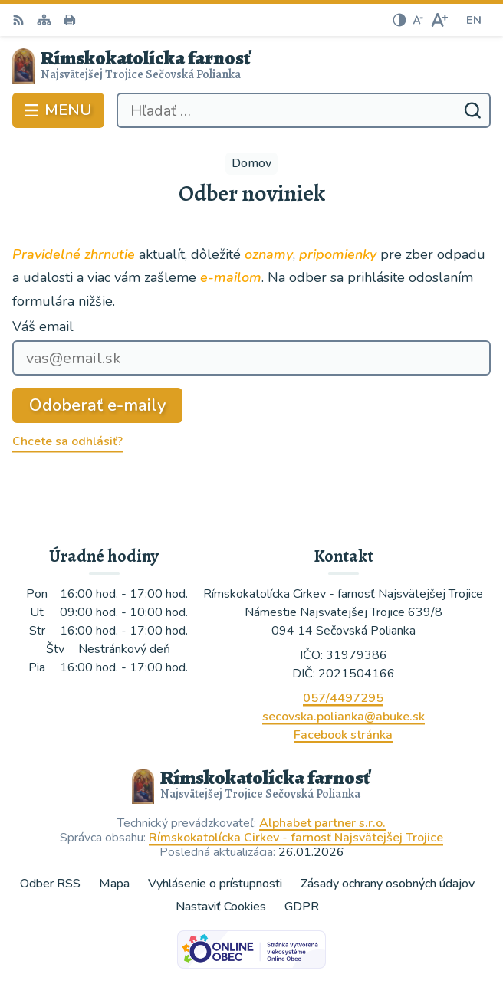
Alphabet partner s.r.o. (322, 823)
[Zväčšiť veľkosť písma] (439, 20)
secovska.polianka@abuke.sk (343, 716)
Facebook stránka (343, 734)
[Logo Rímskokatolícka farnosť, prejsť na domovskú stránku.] (251, 66)
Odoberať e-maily (97, 405)
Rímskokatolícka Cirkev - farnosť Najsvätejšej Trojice (296, 837)
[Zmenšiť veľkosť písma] (417, 20)
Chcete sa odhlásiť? (67, 441)
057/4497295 (343, 698)
